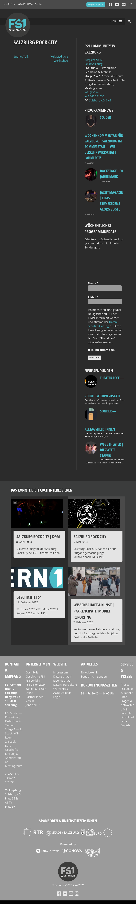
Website (60, 664)
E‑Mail (93, 296)
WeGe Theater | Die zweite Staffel (111, 450)
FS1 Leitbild (33, 680)
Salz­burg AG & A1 (100, 100)
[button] (114, 21)
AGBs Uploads (62, 693)
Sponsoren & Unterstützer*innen (68, 821)
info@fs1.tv (9, 4)
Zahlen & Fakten (36, 689)
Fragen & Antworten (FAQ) (127, 705)
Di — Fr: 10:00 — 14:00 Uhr (98, 693)
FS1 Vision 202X (35, 685)
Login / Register (96, 4)
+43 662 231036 (24, 4)
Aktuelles (89, 664)
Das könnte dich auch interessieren (41, 490)
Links (124, 721)
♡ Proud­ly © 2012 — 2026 (68, 885)
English (38, 4)
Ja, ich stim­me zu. (101, 350)
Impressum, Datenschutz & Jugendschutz (62, 676)
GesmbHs (32, 672)
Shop (124, 697)
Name (93, 283)
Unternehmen (38, 664)
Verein (30, 701)
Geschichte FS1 (35, 676)
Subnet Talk (21, 56)
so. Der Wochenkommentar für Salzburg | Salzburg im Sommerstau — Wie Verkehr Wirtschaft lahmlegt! (104, 137)
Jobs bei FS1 (33, 705)
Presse (125, 685)
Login (56, 697)
